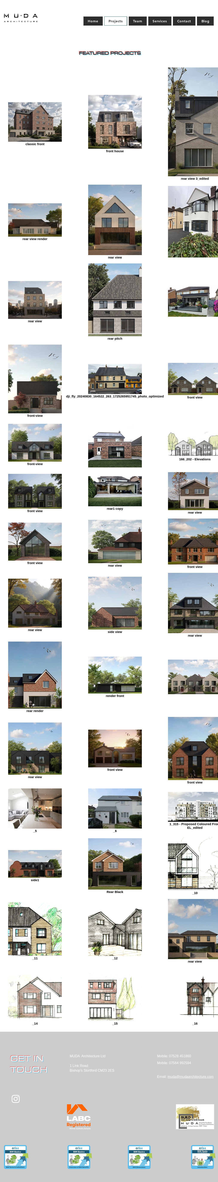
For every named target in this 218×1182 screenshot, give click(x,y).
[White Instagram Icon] (15, 1099)
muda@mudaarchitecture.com (191, 1077)
